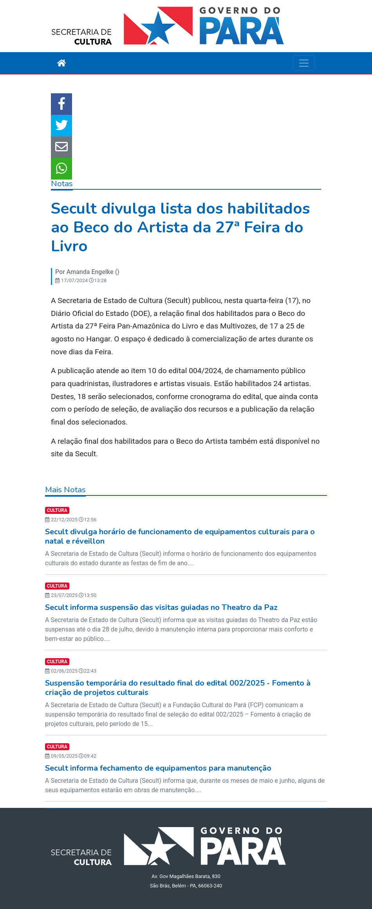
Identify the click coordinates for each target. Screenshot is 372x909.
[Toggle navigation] (304, 63)
